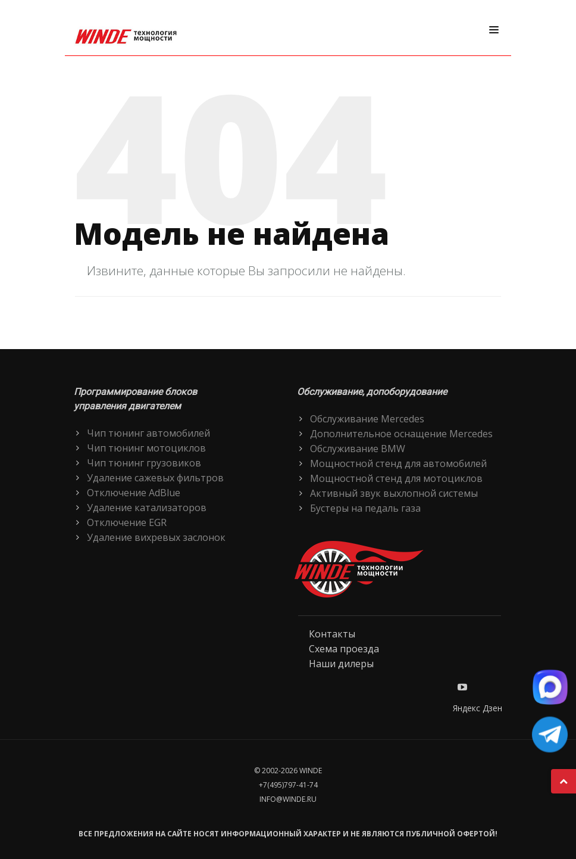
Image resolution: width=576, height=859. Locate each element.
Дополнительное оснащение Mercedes (401, 433)
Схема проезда (344, 648)
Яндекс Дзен (477, 708)
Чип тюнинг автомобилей (148, 433)
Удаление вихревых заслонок (156, 537)
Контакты (332, 633)
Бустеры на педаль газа (365, 508)
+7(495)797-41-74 (288, 785)
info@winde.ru (288, 799)
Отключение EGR (127, 522)
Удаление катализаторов (146, 507)
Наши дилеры (341, 663)
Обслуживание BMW (357, 448)
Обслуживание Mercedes (367, 418)
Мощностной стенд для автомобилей (398, 463)
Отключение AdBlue (133, 492)
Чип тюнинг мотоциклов (146, 448)
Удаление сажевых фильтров (155, 477)
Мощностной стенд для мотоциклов (396, 478)
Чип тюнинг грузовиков (144, 462)
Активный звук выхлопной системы (394, 493)
